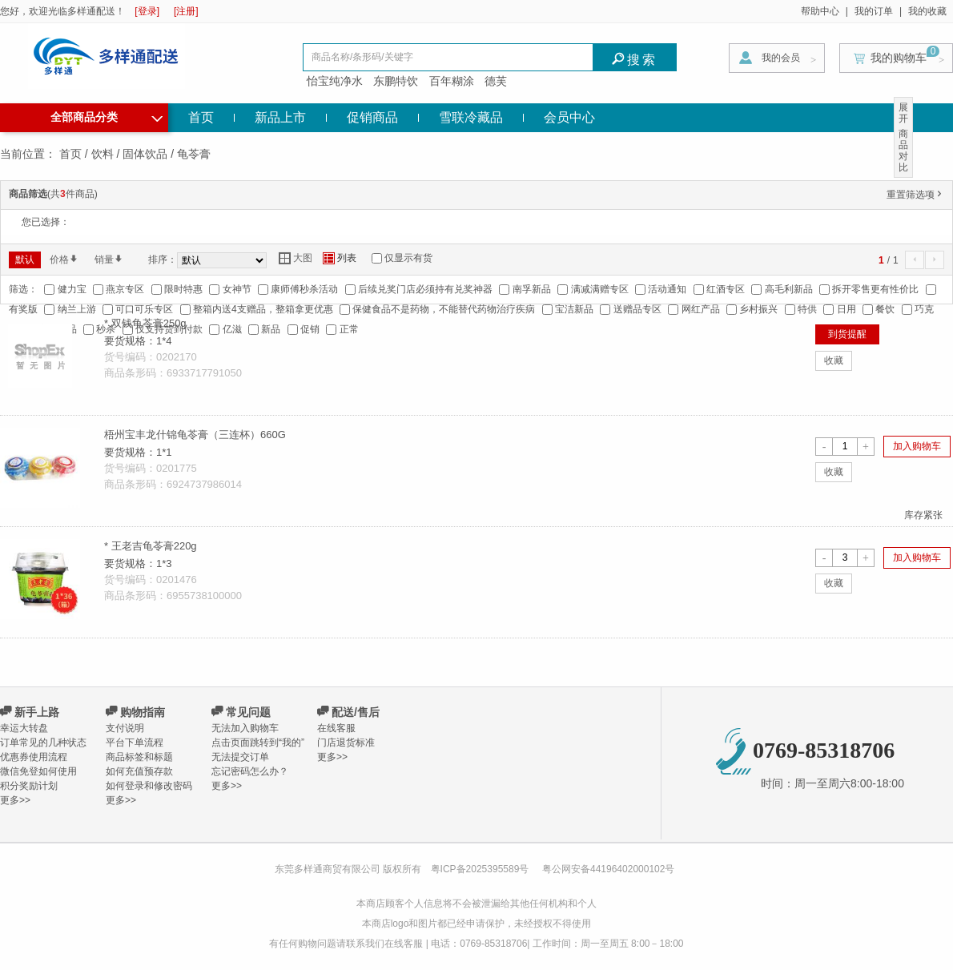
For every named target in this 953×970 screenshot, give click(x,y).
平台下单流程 (134, 742)
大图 (295, 258)
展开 (903, 113)
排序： (162, 259)
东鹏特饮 (395, 80)
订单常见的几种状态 (43, 742)
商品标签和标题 (139, 757)
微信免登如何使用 (38, 771)
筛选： (23, 289)
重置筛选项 (915, 194)
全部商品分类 (106, 115)
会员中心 (569, 117)
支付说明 (125, 728)
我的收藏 (927, 11)
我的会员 (781, 57)
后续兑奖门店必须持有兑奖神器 (425, 289)
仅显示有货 (408, 258)
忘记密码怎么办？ (249, 771)
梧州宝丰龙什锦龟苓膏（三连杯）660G (195, 435)
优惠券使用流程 (33, 757)
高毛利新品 (789, 289)
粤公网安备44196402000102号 (608, 869)
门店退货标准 (346, 742)
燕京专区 (125, 289)
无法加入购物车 (245, 728)
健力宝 (72, 289)
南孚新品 (532, 289)
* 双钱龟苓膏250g (145, 323)
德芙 (496, 80)
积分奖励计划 (29, 785)
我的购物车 (899, 57)
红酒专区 (725, 289)
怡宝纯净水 (335, 80)
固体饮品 (145, 153)
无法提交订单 (240, 757)
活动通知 (667, 289)
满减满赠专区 (600, 289)
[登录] (147, 11)
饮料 (102, 153)
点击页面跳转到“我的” (257, 742)
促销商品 (372, 117)
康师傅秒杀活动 (304, 289)
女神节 (237, 289)
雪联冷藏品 (471, 117)
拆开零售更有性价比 (875, 289)
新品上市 (280, 117)
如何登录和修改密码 (149, 785)
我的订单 (873, 11)
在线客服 (336, 728)
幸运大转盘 (24, 728)
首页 (201, 117)
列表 (339, 258)
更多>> (15, 800)
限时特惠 (183, 289)
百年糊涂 (451, 80)
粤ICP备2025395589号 (481, 869)
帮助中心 (820, 11)
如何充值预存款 (139, 771)
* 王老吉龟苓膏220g (150, 546)
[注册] (186, 11)
